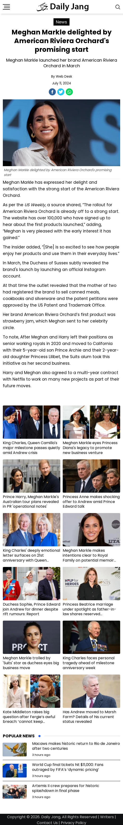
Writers (107, 817)
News (61, 22)
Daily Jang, (51, 817)
